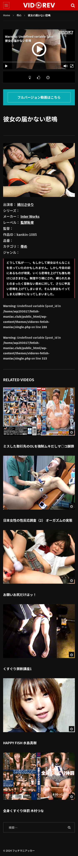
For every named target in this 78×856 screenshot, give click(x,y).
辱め (18, 15)
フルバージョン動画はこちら (39, 97)
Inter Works (30, 216)
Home (6, 15)
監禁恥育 (27, 222)
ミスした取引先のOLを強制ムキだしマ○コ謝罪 (38, 446)
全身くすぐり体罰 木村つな (23, 810)
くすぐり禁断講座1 (17, 668)
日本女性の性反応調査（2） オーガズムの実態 (37, 520)
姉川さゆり (25, 204)
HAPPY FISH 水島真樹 (20, 742)
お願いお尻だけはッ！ (19, 594)
